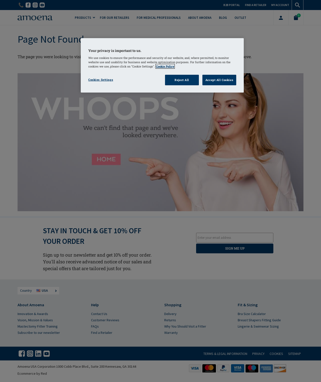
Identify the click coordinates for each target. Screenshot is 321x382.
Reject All (182, 80)
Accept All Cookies (219, 80)
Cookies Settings (100, 80)
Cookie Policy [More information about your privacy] (165, 66)
